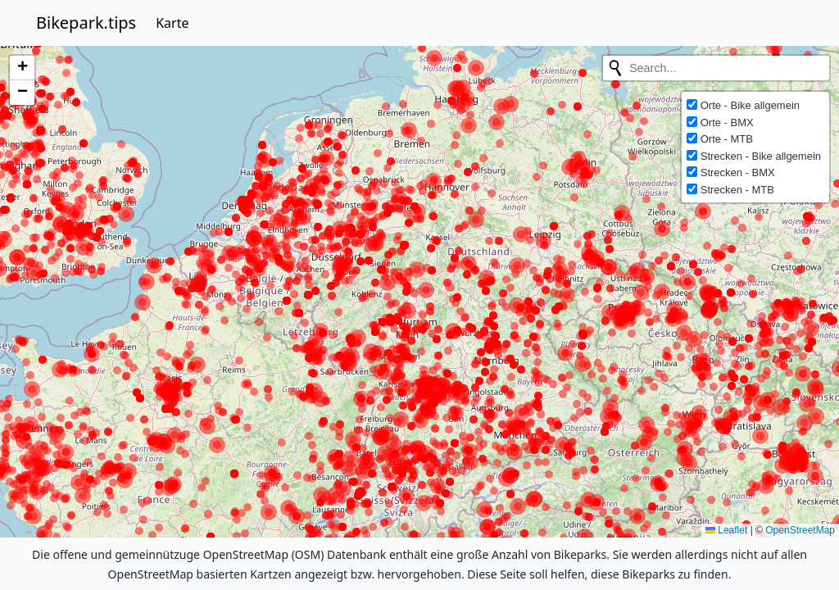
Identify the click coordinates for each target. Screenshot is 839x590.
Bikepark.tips (86, 22)
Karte (172, 23)
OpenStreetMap (800, 530)
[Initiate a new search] (615, 68)
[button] (22, 68)
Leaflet (726, 530)
